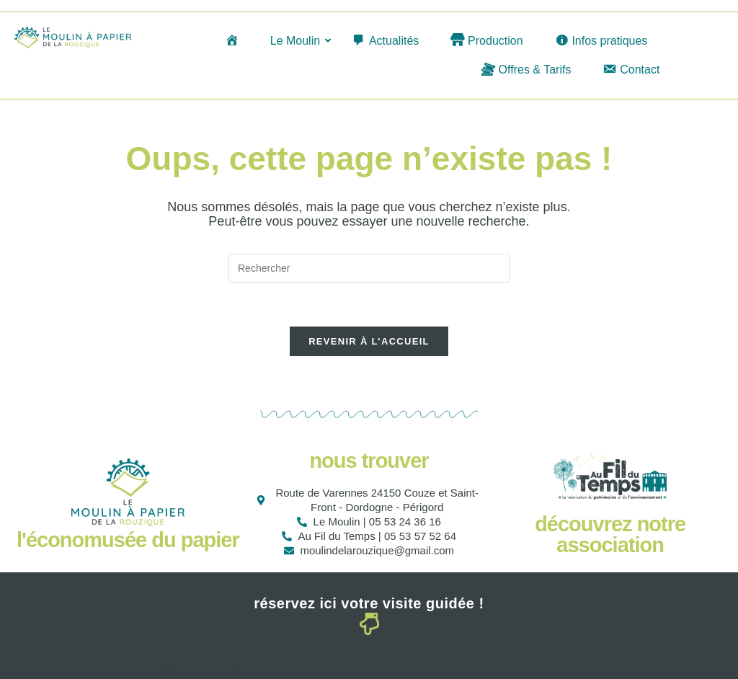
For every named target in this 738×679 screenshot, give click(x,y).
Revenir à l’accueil (369, 341)
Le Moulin (297, 41)
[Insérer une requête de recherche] (369, 268)
